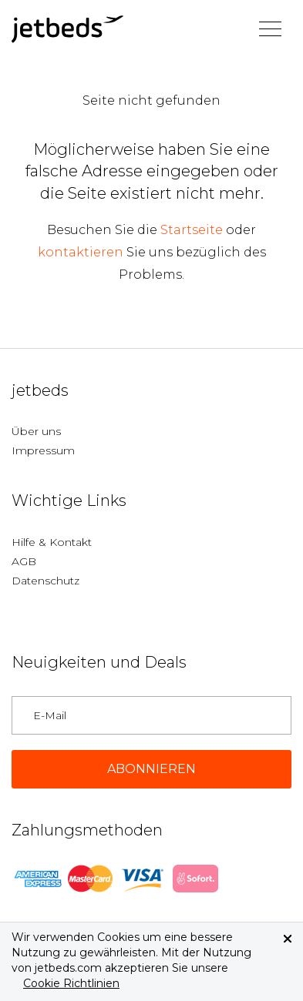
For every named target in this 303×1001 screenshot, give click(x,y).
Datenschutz (45, 581)
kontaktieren (80, 252)
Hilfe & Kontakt (52, 542)
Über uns (36, 431)
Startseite (191, 230)
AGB (24, 561)
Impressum (43, 450)
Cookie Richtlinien (71, 983)
